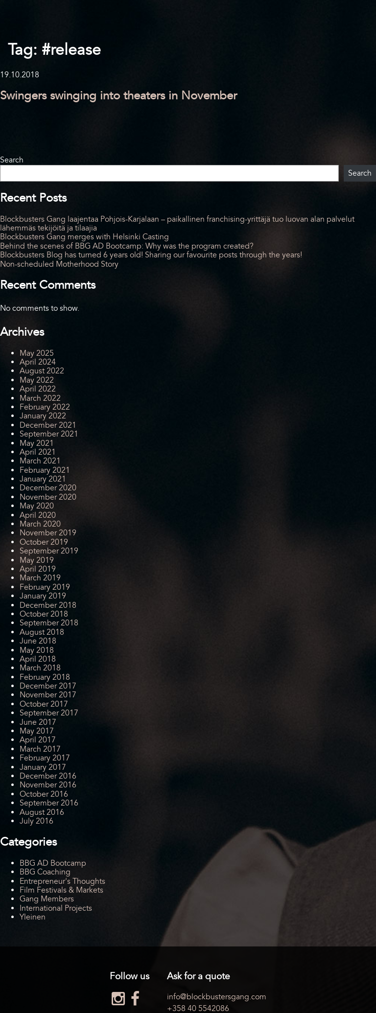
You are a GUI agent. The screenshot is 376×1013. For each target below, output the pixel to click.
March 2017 (40, 749)
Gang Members (47, 899)
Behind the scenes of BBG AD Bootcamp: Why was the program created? (127, 246)
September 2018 (49, 623)
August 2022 (42, 371)
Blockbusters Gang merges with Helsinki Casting (84, 237)
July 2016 (36, 821)
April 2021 (38, 452)
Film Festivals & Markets (61, 890)
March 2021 (40, 461)
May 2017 (37, 731)
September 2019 (49, 551)
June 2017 (38, 722)
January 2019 (43, 596)
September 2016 (49, 803)
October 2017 (44, 704)
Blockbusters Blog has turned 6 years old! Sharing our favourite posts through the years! (151, 255)
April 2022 (38, 389)
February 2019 (45, 587)
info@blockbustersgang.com (216, 997)
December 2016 (48, 776)
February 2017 (45, 758)
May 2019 (37, 560)
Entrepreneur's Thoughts (62, 881)
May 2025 (37, 353)
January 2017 (43, 767)
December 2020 (48, 488)
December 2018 (48, 605)
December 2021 (48, 425)
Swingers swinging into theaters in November (118, 96)
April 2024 (38, 362)
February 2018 (45, 677)
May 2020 (37, 506)
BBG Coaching (45, 872)
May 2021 (37, 443)
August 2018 (42, 632)
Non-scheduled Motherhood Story (59, 264)
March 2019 (40, 578)
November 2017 (48, 695)
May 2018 (37, 650)
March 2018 (40, 668)
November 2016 (48, 785)
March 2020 (40, 524)
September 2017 (49, 713)
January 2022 (43, 416)
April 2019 (38, 569)
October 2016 (44, 794)
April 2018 (38, 659)
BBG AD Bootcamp (53, 863)
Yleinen (33, 917)
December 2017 (48, 686)
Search (12, 160)
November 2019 (48, 533)
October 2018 (44, 614)
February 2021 (45, 470)
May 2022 (37, 380)
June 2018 (38, 641)
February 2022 (45, 407)
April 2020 (38, 515)
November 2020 (48, 497)
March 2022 (40, 398)
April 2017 (38, 740)
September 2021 (49, 434)
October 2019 (44, 542)
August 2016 (42, 812)
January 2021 (43, 479)
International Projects (56, 908)
